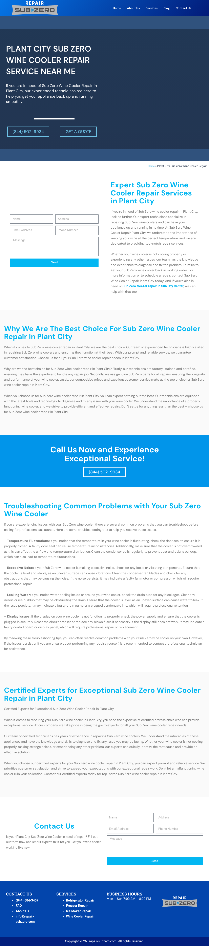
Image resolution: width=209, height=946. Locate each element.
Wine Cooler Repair (80, 916)
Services (152, 8)
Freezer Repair (77, 906)
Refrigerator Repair (80, 900)
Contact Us (183, 8)
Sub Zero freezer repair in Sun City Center (153, 286)
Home (117, 8)
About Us (133, 8)
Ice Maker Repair (78, 911)
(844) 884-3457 (27, 900)
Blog (167, 8)
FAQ (19, 906)
